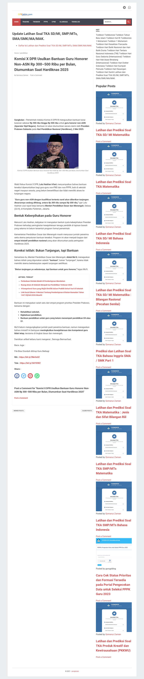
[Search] (115, 21)
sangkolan (75, 671)
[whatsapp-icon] (129, 7)
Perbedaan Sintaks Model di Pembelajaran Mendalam (43, 281)
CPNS (54, 22)
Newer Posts (19, 411)
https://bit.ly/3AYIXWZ (30, 363)
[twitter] (23, 375)
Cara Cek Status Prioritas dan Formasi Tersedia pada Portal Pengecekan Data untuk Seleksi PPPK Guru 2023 (113, 585)
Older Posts (87, 411)
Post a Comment (36, 75)
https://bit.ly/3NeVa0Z (29, 357)
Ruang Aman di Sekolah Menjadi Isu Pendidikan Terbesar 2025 (46, 285)
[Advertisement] (52, 97)
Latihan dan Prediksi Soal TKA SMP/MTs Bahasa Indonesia (113, 525)
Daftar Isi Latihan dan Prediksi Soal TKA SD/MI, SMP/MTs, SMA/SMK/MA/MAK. (55, 45)
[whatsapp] (37, 375)
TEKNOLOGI (76, 22)
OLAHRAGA (64, 22)
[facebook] (16, 375)
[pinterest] (30, 375)
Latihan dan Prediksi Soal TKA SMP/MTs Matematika (113, 468)
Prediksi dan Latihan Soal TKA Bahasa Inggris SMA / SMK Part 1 (113, 355)
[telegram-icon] (124, 7)
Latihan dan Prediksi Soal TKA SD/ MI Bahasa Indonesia (113, 238)
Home (16, 22)
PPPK (46, 22)
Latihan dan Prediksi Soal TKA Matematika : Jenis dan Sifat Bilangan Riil (113, 412)
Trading (25, 22)
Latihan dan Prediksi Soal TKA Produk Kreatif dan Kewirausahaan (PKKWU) (113, 645)
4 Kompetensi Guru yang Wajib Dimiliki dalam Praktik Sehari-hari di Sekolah (52, 289)
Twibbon (36, 22)
